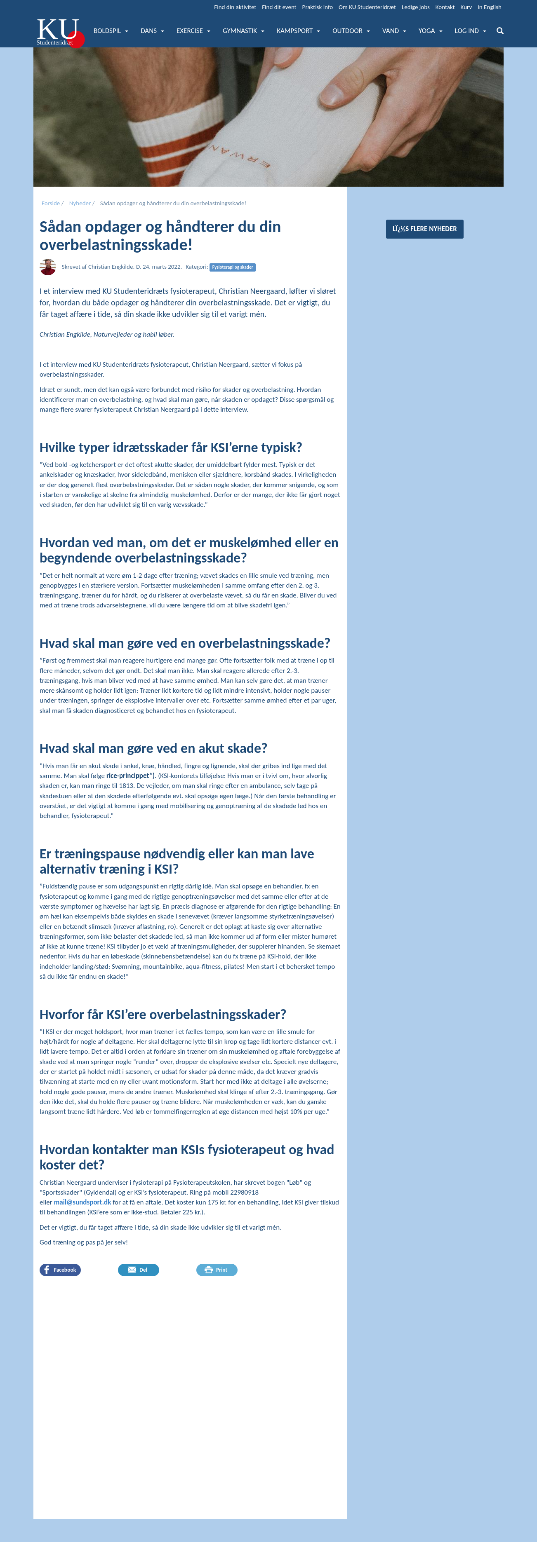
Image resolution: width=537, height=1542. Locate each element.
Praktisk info (317, 7)
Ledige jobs (416, 7)
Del (137, 1269)
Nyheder (80, 203)
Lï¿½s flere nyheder (425, 229)
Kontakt (445, 7)
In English (490, 7)
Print (216, 1269)
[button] (110, 30)
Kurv (466, 7)
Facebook (59, 1269)
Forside (51, 203)
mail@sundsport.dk (82, 1202)
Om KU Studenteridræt (367, 7)
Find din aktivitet (235, 7)
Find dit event (279, 7)
